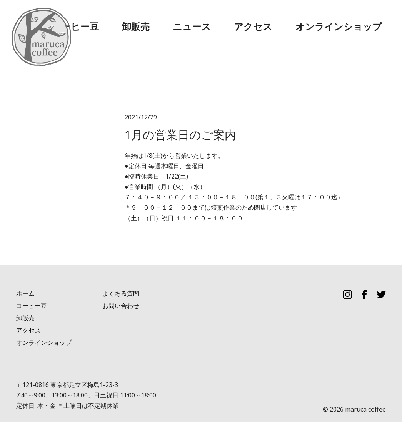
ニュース (262, 19)
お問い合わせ (120, 289)
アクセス (302, 19)
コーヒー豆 (185, 19)
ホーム (25, 277)
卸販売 (226, 19)
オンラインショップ (358, 19)
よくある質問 (120, 277)
